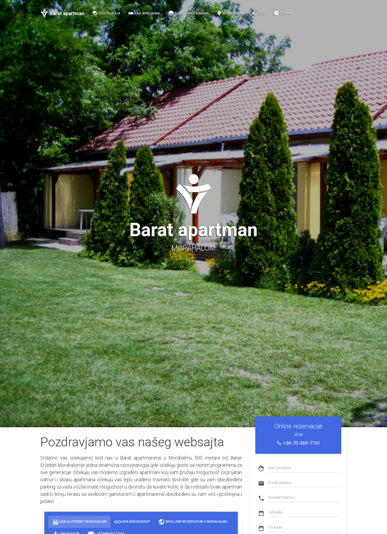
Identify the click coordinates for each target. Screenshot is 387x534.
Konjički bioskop (132, 522)
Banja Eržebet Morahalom (79, 522)
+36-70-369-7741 (298, 443)
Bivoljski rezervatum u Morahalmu (193, 522)
